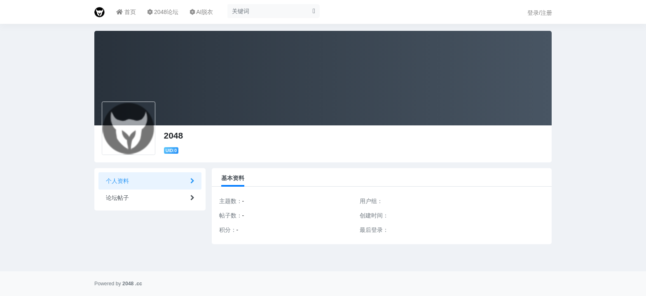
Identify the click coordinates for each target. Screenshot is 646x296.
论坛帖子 (117, 197)
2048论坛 (162, 12)
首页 (126, 12)
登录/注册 (539, 12)
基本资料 (232, 178)
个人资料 (117, 181)
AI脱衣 (201, 12)
